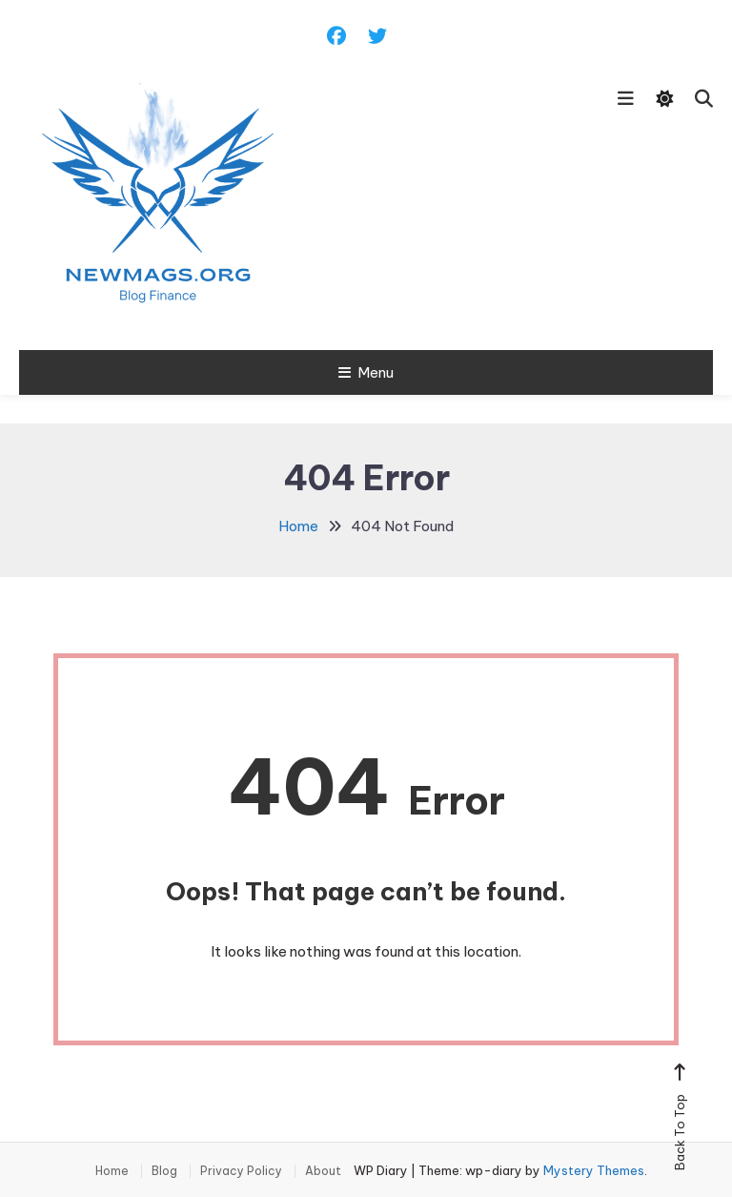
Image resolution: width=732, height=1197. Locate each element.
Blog (164, 1171)
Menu (366, 372)
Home (112, 1171)
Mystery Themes (593, 1170)
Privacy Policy (241, 1171)
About (323, 1171)
